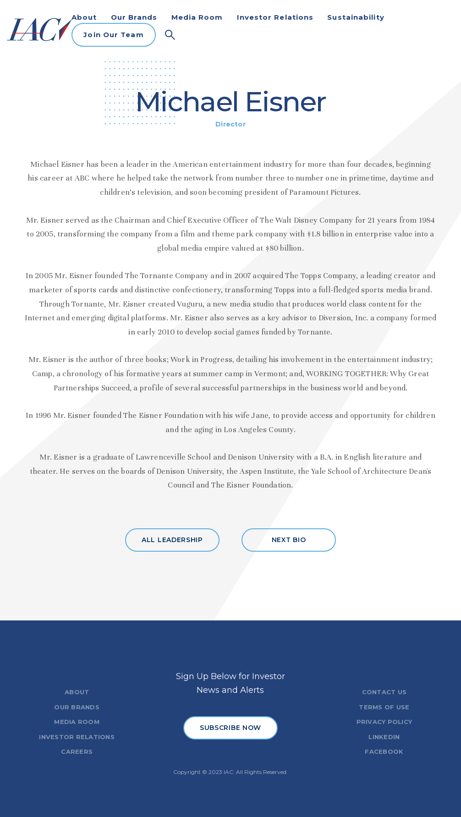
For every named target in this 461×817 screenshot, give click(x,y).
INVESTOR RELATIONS (77, 736)
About (84, 17)
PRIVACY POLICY (384, 721)
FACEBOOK (384, 751)
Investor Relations (275, 17)
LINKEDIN (384, 736)
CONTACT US (384, 692)
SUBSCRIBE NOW (230, 728)
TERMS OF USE (384, 707)
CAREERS (77, 751)
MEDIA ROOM (76, 721)
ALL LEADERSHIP (172, 540)
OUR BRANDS (76, 707)
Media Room (197, 17)
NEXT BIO (289, 540)
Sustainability (355, 17)
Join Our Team (113, 34)
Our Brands (134, 17)
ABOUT (77, 692)
